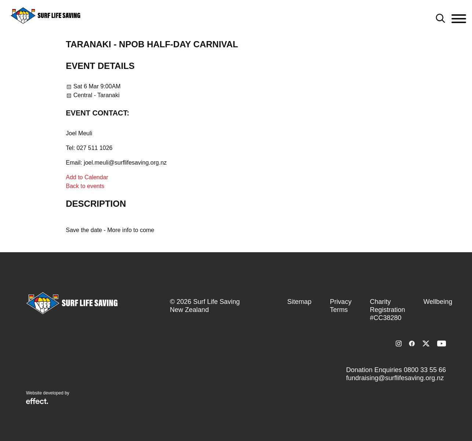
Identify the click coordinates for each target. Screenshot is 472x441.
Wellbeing (437, 301)
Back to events (85, 186)
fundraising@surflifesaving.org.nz (395, 378)
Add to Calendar (87, 177)
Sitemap (299, 301)
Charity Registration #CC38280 (387, 309)
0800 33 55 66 (425, 370)
